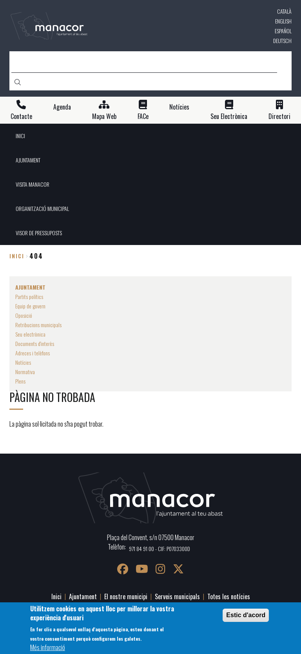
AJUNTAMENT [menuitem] (28, 160)
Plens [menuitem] (20, 381)
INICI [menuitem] (20, 136)
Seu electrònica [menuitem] (30, 334)
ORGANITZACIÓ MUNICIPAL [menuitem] (42, 208)
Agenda (62, 107)
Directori (279, 116)
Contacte (21, 116)
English (283, 21)
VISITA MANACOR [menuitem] (32, 184)
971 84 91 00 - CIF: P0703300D (159, 548)
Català (284, 11)
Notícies (179, 107)
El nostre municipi (125, 596)
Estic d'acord (245, 618)
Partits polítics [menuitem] (29, 296)
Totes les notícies (228, 596)
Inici (16, 256)
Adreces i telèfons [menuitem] (32, 353)
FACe (143, 116)
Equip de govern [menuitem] (30, 306)
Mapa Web (104, 116)
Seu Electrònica (228, 116)
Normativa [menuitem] (25, 372)
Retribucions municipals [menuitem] (38, 325)
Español (283, 31)
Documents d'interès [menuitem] (34, 343)
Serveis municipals (177, 596)
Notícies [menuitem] (23, 362)
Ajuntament (83, 596)
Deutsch (282, 40)
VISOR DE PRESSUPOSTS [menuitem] (39, 233)
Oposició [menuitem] (23, 315)
